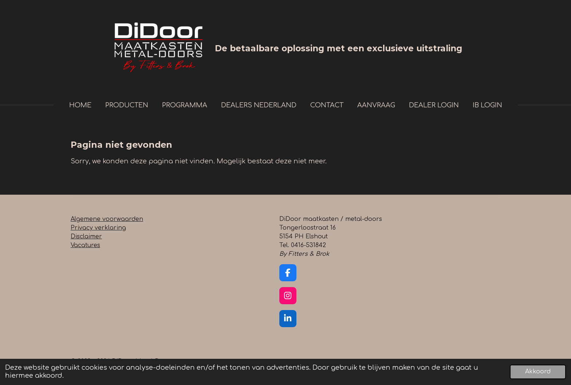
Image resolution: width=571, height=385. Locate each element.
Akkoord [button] (538, 371)
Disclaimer (86, 236)
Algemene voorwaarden (107, 219)
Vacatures (85, 245)
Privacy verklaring (98, 228)
